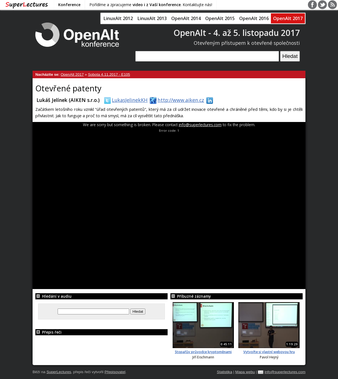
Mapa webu (245, 372)
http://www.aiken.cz (176, 100)
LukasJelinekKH (125, 100)
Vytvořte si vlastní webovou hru (269, 351)
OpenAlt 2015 (220, 18)
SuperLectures (58, 372)
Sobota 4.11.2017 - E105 (109, 74)
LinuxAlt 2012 (118, 18)
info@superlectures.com (200, 124)
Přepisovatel (114, 372)
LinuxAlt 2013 (152, 18)
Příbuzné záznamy (190, 296)
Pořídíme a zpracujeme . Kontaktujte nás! (150, 4)
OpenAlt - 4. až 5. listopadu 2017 (236, 32)
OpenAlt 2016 (254, 18)
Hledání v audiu (53, 296)
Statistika (224, 372)
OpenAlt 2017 (288, 18)
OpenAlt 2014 (186, 18)
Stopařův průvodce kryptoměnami (203, 351)
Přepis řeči (48, 332)
